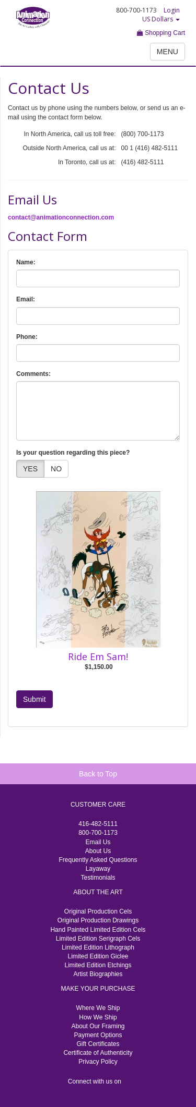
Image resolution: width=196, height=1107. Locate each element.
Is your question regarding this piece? (73, 452)
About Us (98, 851)
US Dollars (161, 19)
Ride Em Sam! (98, 656)
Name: (26, 262)
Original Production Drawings (98, 920)
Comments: (33, 374)
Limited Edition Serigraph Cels (98, 938)
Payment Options (98, 1035)
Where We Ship (98, 1008)
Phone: (27, 336)
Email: (25, 299)
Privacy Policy (98, 1061)
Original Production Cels (98, 911)
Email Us (97, 842)
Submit (34, 699)
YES (30, 469)
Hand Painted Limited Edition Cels (97, 929)
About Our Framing (97, 1026)
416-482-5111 (98, 824)
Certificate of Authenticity (97, 1052)
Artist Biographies (97, 974)
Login (172, 10)
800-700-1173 (98, 832)
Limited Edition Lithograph (98, 947)
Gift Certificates (97, 1044)
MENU (167, 51)
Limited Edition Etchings (97, 965)
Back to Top (98, 774)
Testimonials (97, 877)
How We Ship (98, 1017)
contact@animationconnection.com (61, 217)
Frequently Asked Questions (98, 859)
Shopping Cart (161, 33)
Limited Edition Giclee (97, 956)
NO (56, 469)
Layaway (98, 868)
